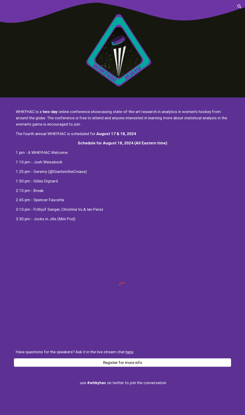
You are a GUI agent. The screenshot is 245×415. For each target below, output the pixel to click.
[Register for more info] (122, 362)
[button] (239, 6)
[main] (122, 165)
